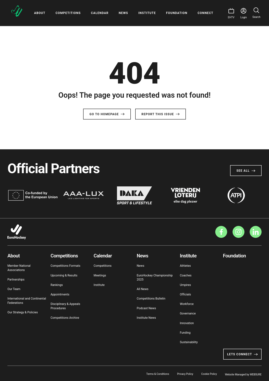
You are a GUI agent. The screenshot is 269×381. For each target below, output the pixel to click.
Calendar (99, 13)
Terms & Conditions (150, 373)
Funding (185, 332)
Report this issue (161, 114)
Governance (188, 313)
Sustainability (189, 342)
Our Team (13, 289)
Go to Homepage (106, 114)
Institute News (146, 317)
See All (245, 170)
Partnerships (15, 279)
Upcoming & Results (64, 275)
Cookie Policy (206, 373)
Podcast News (146, 308)
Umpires (185, 285)
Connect (205, 13)
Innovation (187, 323)
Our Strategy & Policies (22, 312)
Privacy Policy (180, 373)
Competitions (68, 13)
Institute (147, 13)
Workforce (187, 304)
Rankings (57, 285)
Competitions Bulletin (151, 298)
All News (142, 289)
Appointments (60, 294)
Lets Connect (242, 354)
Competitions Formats (65, 265)
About (39, 13)
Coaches (186, 275)
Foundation (177, 13)
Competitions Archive (65, 317)
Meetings (100, 275)
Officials (185, 294)
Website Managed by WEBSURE (243, 373)
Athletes (185, 265)
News (123, 13)
